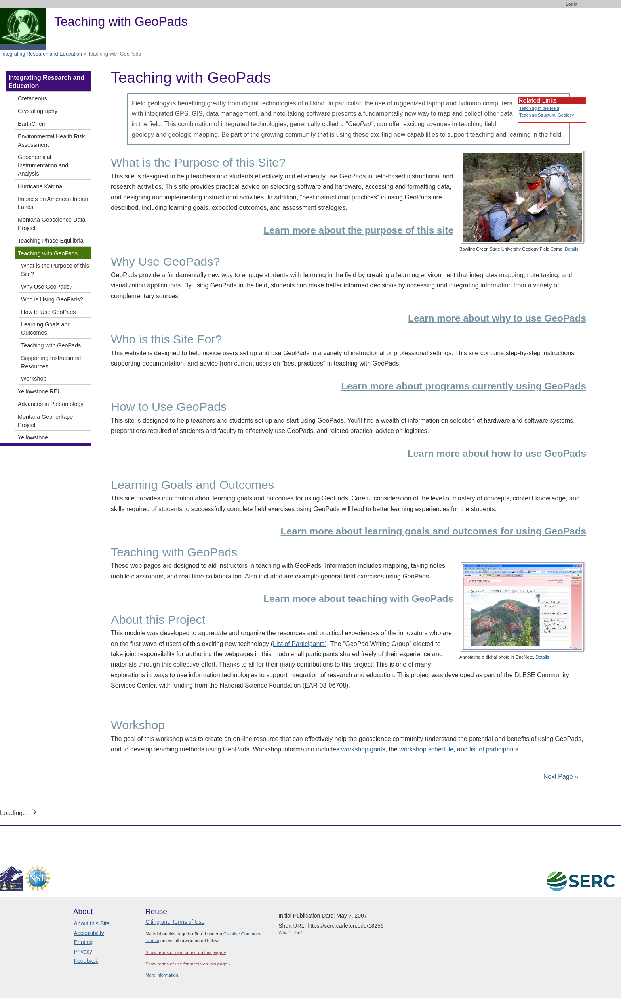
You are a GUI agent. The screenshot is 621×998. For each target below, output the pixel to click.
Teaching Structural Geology (546, 115)
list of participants (493, 749)
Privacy (83, 951)
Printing (83, 942)
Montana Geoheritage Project (45, 421)
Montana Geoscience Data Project (51, 223)
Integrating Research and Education (41, 54)
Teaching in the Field (539, 108)
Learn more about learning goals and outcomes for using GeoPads (433, 531)
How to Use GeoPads (48, 312)
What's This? (290, 932)
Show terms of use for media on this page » (188, 964)
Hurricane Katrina (40, 186)
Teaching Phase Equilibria (51, 241)
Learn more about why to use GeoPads (497, 318)
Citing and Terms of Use (174, 922)
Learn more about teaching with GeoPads (358, 598)
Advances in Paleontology (51, 404)
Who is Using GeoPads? (52, 299)
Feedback (86, 961)
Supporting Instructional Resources (51, 362)
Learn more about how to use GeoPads (497, 453)
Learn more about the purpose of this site (358, 230)
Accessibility (89, 933)
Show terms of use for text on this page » (185, 952)
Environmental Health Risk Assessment (51, 140)
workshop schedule (426, 749)
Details (571, 249)
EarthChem (32, 124)
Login (571, 4)
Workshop (34, 378)
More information (161, 975)
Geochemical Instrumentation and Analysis (43, 165)
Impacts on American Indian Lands (53, 203)
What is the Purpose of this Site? (55, 269)
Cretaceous (32, 98)
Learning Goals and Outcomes (46, 328)
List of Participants (299, 643)
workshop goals (363, 749)
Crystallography (37, 111)
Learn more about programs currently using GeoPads (463, 386)
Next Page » (560, 776)
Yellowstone (33, 437)
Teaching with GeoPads (48, 253)
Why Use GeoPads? (46, 287)
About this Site (92, 923)
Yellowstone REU (40, 391)
